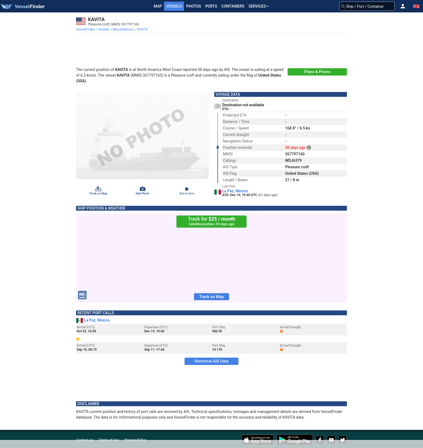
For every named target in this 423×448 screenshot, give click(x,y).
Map (158, 6)
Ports (211, 6)
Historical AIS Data (211, 361)
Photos (193, 6)
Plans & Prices (317, 71)
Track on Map (211, 296)
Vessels (174, 6)
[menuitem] (86, 29)
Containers (232, 6)
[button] (403, 6)
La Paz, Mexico (235, 191)
